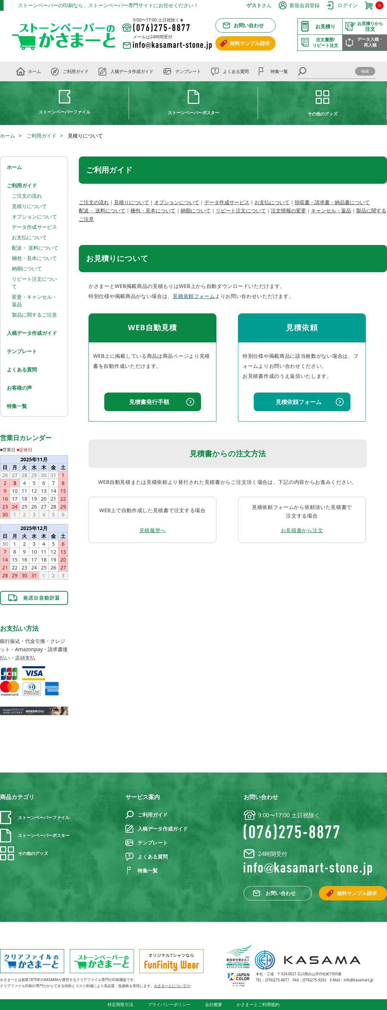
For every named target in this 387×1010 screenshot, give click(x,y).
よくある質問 (236, 71)
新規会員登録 (305, 5)
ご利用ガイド (76, 71)
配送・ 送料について (102, 210)
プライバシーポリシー (169, 1004)
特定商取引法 (120, 1004)
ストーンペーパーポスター (193, 113)
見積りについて (131, 202)
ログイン (348, 5)
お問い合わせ (249, 25)
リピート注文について (241, 210)
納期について (196, 210)
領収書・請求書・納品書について (332, 202)
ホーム (34, 71)
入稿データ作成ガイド (131, 71)
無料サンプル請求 (250, 43)
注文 (370, 26)
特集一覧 (279, 71)
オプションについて (176, 202)
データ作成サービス (226, 202)
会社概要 (213, 1004)
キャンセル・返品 (331, 210)
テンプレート (188, 71)
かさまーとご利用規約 (258, 1004)
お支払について (272, 202)
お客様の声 (19, 387)
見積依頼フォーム (194, 296)
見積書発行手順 (149, 402)
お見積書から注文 (302, 530)
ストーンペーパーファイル (64, 112)
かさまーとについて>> (172, 985)
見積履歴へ (152, 530)
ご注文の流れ (94, 202)
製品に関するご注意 (34, 314)
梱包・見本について (153, 210)
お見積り (325, 26)
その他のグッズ (322, 114)
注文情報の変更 (288, 210)
